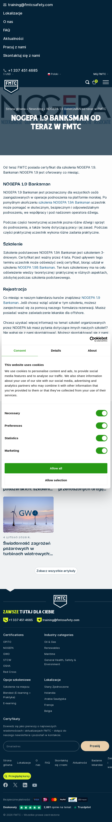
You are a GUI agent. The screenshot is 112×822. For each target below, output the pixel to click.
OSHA (6, 665)
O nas (8, 22)
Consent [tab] (20, 350)
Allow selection (56, 480)
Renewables (52, 647)
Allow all (56, 468)
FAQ (6, 30)
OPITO (7, 641)
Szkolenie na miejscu (16, 686)
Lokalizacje (12, 13)
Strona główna (16, 109)
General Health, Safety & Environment (60, 662)
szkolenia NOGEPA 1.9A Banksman (64, 202)
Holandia (49, 692)
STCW (7, 660)
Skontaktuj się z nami (21, 55)
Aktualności (13, 38)
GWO (6, 653)
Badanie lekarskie (97, 762)
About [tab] (92, 350)
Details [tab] (56, 350)
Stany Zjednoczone (56, 686)
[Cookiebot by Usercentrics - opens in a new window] (89, 339)
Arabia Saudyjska (55, 698)
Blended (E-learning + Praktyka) (17, 695)
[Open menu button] (106, 82)
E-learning (9, 703)
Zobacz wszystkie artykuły (56, 571)
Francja (49, 704)
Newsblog (36, 109)
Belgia (48, 710)
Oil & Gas (50, 641)
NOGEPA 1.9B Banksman (36, 267)
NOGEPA (8, 647)
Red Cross (9, 671)
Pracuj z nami (14, 47)
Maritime (49, 653)
